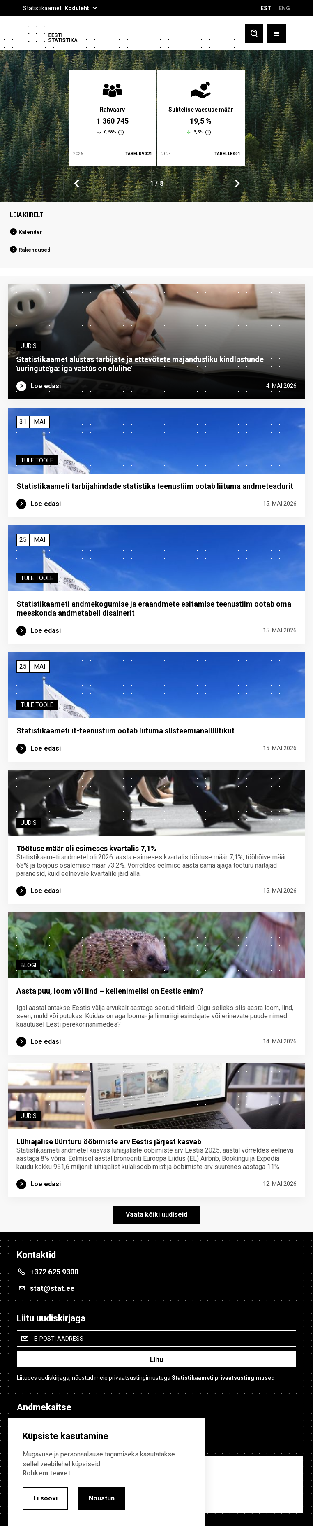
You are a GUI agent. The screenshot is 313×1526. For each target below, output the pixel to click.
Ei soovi (45, 1498)
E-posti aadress (58, 1338)
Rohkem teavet (46, 1473)
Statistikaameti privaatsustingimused (223, 1377)
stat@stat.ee (52, 1288)
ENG (284, 8)
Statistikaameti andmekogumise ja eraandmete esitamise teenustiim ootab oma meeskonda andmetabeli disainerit (153, 608)
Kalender (30, 232)
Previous (77, 183)
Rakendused (34, 250)
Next (236, 183)
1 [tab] (152, 183)
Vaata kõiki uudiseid (156, 1214)
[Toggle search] (254, 34)
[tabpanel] (112, 118)
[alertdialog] (106, 1472)
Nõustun (102, 1498)
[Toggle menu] (276, 34)
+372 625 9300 (54, 1271)
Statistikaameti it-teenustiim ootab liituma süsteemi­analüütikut (125, 730)
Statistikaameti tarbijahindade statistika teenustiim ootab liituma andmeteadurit (154, 486)
